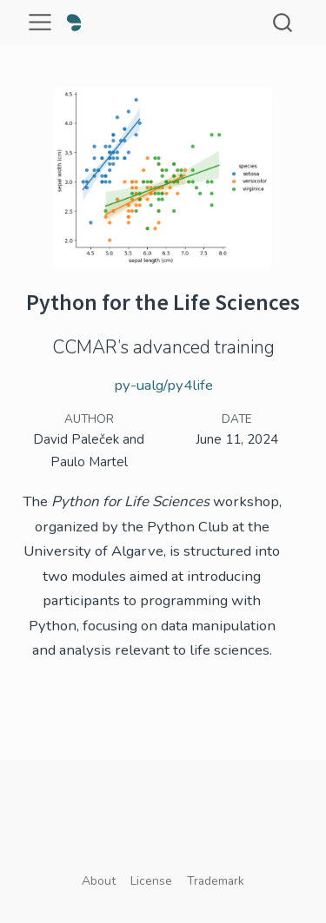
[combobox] (283, 22)
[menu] (40, 22)
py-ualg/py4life (163, 385)
